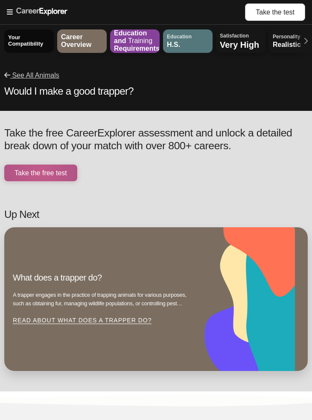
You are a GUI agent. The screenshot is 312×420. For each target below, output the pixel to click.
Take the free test (41, 173)
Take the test (275, 12)
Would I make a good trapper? (69, 91)
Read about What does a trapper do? (82, 320)
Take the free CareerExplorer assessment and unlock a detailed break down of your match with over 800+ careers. (148, 139)
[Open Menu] (126, 12)
